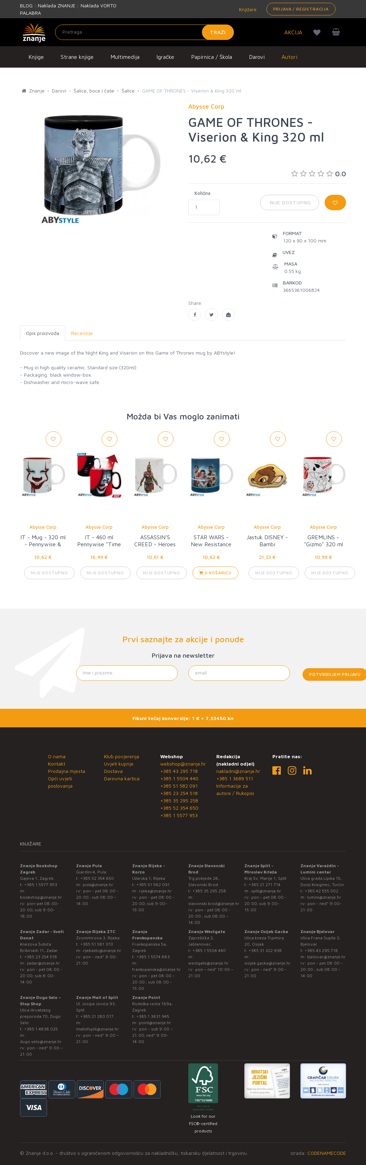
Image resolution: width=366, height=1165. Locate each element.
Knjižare (247, 9)
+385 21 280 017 (97, 1016)
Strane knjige (77, 57)
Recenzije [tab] (82, 333)
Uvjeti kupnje (119, 764)
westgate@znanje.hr (208, 963)
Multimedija (125, 57)
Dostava (113, 771)
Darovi (257, 57)
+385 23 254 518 (179, 793)
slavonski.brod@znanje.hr (213, 903)
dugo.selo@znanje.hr (41, 1041)
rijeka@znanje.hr (155, 890)
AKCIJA (293, 32)
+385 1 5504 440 (179, 778)
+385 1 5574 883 (153, 956)
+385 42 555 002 (321, 890)
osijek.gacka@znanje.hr (267, 963)
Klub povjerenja (121, 756)
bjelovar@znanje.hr (326, 956)
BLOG (26, 5)
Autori (289, 57)
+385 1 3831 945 (152, 1016)
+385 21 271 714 (264, 884)
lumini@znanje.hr (324, 897)
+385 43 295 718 (179, 771)
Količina (202, 193)
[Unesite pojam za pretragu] (144, 32)
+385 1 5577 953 (179, 815)
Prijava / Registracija (301, 9)
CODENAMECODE (326, 1153)
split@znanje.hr (266, 890)
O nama (57, 756)
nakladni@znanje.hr (238, 771)
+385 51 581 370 (96, 944)
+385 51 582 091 (179, 786)
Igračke (165, 57)
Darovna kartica (122, 778)
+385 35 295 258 (179, 800)
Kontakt (56, 764)
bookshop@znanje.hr (41, 897)
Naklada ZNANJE (56, 5)
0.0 (318, 174)
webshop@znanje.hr (183, 764)
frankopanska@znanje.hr (156, 969)
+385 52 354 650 (179, 808)
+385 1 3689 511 (234, 778)
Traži (218, 32)
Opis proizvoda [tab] (42, 333)
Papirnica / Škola (211, 57)
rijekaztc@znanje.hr (102, 950)
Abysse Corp (42, 527)
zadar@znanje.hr (43, 963)
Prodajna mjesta (66, 771)
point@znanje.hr (155, 1022)
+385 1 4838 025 (41, 1029)
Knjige (36, 57)
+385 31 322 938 (265, 950)
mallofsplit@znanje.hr (97, 1029)
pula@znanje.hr (98, 884)
